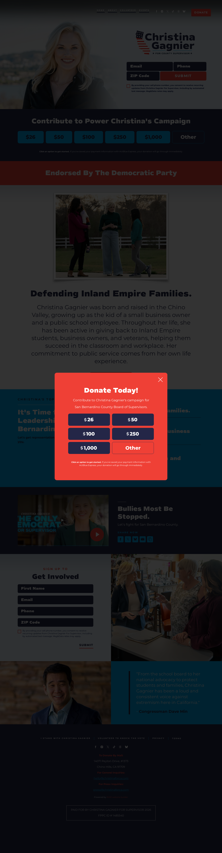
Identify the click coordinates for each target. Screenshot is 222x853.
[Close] (160, 379)
